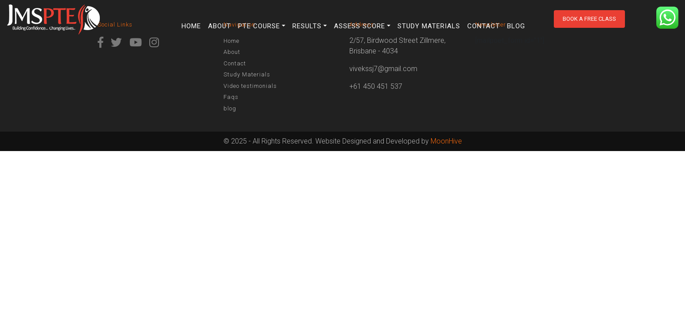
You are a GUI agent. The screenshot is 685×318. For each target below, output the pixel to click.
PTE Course (259, 26)
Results (307, 26)
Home (191, 26)
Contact (483, 26)
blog (516, 26)
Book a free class (589, 18)
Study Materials (428, 26)
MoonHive (446, 141)
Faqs (230, 97)
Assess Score (359, 26)
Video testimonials (250, 86)
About (219, 26)
